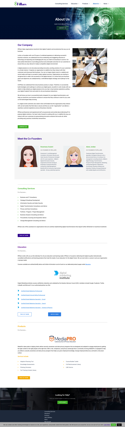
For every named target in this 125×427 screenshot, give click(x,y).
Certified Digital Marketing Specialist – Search (34, 303)
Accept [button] (113, 424)
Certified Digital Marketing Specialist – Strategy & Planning (37, 308)
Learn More (107, 424)
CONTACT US (62, 28)
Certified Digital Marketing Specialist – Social (34, 299)
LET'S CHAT (62, 402)
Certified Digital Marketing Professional (32, 291)
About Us (97, 3)
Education (76, 3)
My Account (47, 421)
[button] (79, 3)
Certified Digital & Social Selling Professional (33, 295)
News (106, 3)
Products (87, 3)
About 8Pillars (48, 417)
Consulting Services (62, 3)
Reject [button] (119, 424)
